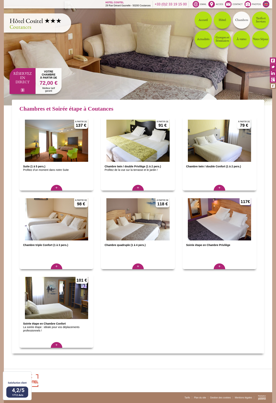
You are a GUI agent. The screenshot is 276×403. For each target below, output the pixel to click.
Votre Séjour (260, 39)
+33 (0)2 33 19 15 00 (171, 4)
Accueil (203, 20)
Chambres (241, 20)
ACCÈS (215, 4)
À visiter (242, 39)
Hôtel (222, 20)
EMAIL (199, 4)
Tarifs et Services (261, 20)
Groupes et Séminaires (222, 39)
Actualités (203, 39)
